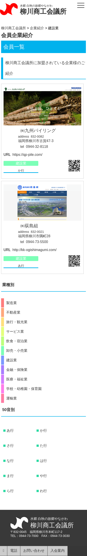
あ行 (21, 265)
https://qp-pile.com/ (27, 154)
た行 (43, 445)
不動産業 (13, 312)
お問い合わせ (33, 550)
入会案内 (57, 550)
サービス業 (15, 331)
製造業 (11, 303)
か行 (21, 170)
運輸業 (11, 398)
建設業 (21, 163)
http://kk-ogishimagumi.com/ (34, 250)
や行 (43, 476)
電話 (13, 550)
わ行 (43, 491)
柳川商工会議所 (43, 11)
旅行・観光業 (16, 322)
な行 (10, 461)
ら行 (10, 491)
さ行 (10, 445)
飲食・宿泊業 (16, 341)
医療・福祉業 (16, 379)
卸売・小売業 (16, 350)
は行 (43, 461)
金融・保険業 (16, 370)
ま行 (10, 476)
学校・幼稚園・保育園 (24, 389)
